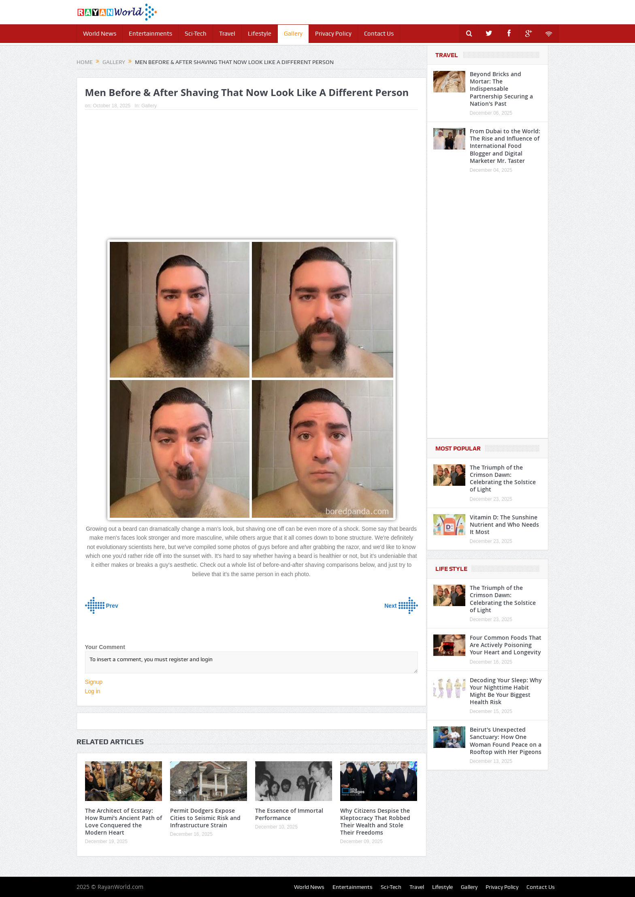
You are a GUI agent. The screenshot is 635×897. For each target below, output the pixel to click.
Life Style (451, 568)
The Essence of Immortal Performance (289, 814)
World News (99, 33)
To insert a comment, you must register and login (251, 662)
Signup (94, 682)
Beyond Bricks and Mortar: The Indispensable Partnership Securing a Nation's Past (501, 88)
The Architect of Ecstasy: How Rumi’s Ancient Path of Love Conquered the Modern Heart (123, 822)
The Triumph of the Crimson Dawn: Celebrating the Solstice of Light (503, 478)
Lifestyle (259, 33)
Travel (227, 33)
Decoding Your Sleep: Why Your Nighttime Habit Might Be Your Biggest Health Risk (506, 691)
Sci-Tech (196, 33)
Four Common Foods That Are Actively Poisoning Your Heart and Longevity (505, 645)
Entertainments (150, 33)
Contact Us (379, 33)
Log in (92, 691)
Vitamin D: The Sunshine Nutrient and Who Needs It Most (504, 524)
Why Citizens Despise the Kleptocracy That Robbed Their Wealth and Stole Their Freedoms (375, 822)
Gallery (293, 33)
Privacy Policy (333, 33)
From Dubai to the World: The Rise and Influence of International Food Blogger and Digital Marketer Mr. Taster (505, 145)
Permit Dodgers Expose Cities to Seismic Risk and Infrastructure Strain (205, 818)
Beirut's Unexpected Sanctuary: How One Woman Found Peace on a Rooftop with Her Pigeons (505, 741)
